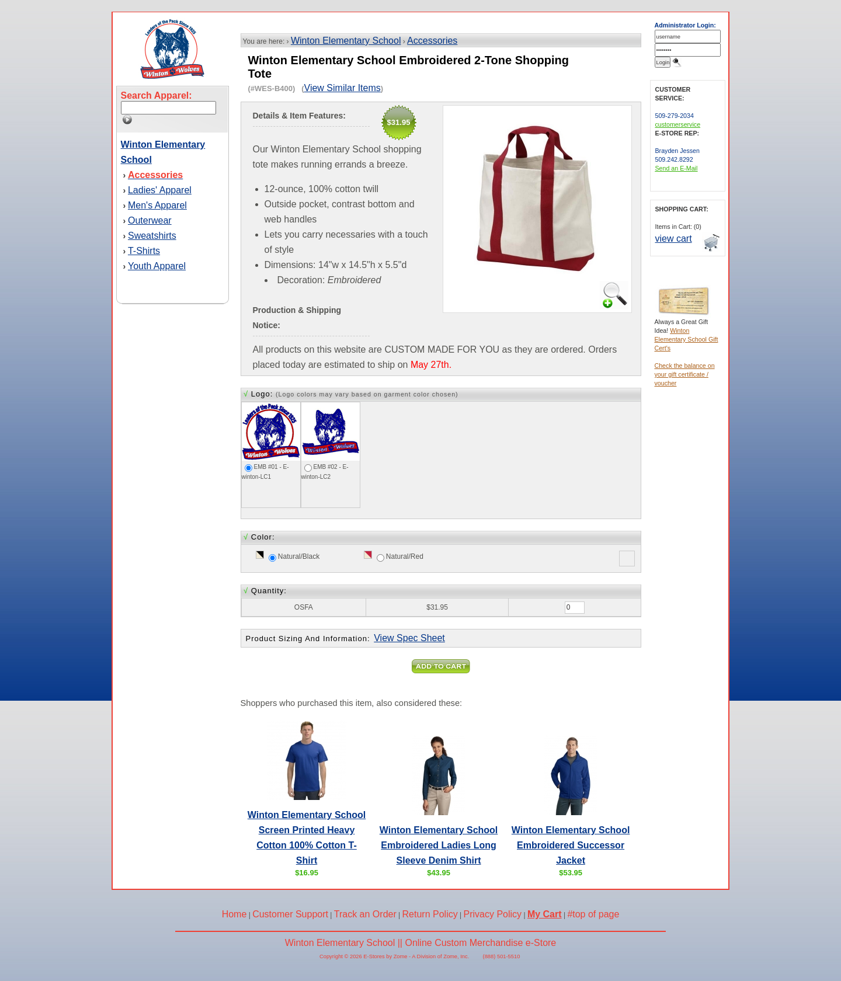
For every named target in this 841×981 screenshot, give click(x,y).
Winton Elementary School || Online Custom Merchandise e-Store (421, 943)
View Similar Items (342, 88)
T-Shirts (144, 251)
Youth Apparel (157, 266)
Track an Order (365, 914)
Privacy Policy (493, 914)
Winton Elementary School (346, 41)
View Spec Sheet (409, 638)
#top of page (593, 914)
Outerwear (150, 220)
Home (234, 914)
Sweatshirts (152, 236)
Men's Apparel (157, 205)
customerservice (678, 124)
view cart (673, 238)
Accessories (432, 41)
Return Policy (430, 914)
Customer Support (290, 914)
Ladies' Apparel (160, 190)
